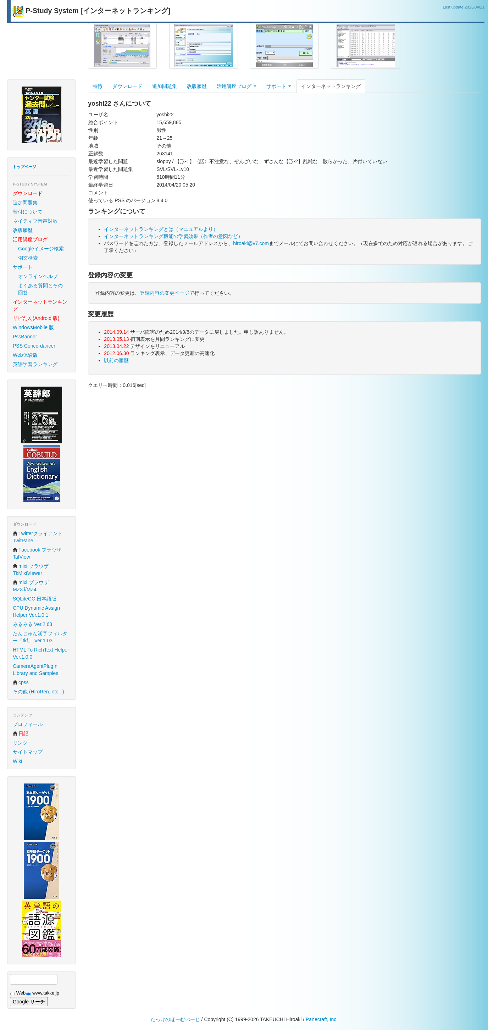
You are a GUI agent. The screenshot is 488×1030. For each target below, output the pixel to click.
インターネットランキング (331, 86)
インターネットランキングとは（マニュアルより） (161, 229)
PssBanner (25, 336)
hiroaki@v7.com (251, 243)
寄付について (28, 212)
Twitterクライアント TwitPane (38, 537)
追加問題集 (25, 202)
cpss (21, 682)
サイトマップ (28, 752)
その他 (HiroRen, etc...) (38, 691)
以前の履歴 (116, 360)
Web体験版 (25, 355)
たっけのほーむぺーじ (175, 1019)
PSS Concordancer (34, 346)
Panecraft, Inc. (322, 1019)
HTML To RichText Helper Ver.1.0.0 (41, 653)
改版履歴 (23, 230)
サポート (23, 267)
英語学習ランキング (35, 364)
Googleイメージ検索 (41, 248)
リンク (20, 743)
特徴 (97, 86)
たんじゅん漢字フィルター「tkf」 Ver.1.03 (40, 637)
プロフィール (28, 724)
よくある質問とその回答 (40, 289)
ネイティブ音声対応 (35, 221)
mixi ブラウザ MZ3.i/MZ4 (31, 586)
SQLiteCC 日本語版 (34, 599)
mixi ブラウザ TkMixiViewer (31, 569)
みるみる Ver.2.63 (32, 624)
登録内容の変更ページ (164, 293)
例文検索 (28, 258)
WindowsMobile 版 (33, 327)
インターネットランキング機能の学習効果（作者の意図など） (173, 236)
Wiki (17, 761)
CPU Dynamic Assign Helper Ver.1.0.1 (36, 611)
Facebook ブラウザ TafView (37, 553)
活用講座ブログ (236, 86)
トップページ (24, 167)
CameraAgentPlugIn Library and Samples (35, 669)
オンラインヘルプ (38, 276)
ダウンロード (127, 86)
